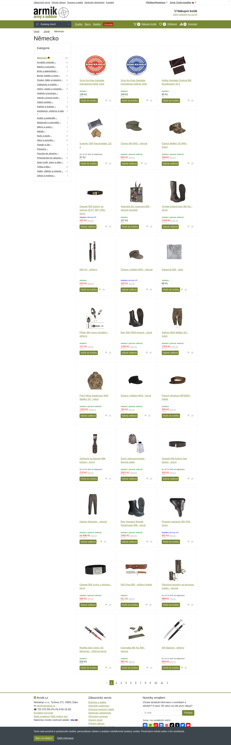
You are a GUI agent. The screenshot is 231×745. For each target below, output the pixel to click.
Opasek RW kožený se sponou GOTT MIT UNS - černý (93, 210)
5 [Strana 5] (131, 682)
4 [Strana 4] (126, 682)
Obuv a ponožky (46, 140)
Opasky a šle (44, 144)
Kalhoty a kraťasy (46, 106)
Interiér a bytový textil (48, 97)
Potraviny (42, 149)
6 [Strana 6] (135, 682)
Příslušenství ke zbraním (50, 158)
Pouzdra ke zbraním (48, 153)
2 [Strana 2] (116, 682)
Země (47, 31)
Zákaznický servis (42, 2)
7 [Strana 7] (140, 682)
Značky (79, 24)
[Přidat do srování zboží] (110, 100)
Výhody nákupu (58, 2)
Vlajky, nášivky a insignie (50, 171)
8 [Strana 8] (145, 682)
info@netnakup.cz (45, 706)
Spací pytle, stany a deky (50, 162)
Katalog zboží (52, 24)
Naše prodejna (41, 716)
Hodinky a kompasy (47, 93)
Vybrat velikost (129, 163)
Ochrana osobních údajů (101, 709)
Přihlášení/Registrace (156, 2)
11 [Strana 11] (162, 682)
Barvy (88, 24)
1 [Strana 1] (111, 682)
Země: (183, 2)
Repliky (97, 24)
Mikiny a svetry (45, 127)
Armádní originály (46, 62)
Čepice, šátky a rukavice (50, 80)
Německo (43, 58)
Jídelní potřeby (45, 102)
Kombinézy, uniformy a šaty (50, 112)
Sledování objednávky (94, 2)
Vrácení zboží (95, 720)
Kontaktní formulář (43, 713)
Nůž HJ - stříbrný (88, 269)
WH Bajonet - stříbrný (173, 648)
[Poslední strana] (166, 682)
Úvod (36, 31)
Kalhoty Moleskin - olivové (93, 521)
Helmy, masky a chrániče (50, 89)
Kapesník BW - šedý (172, 269)
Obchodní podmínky (98, 706)
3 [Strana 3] (121, 682)
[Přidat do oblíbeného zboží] (106, 100)
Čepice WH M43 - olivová (134, 143)
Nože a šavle (44, 135)
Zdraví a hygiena (46, 175)
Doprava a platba (75, 2)
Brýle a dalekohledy (47, 71)
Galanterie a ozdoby (48, 84)
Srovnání (187, 24)
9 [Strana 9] (150, 682)
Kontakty (110, 2)
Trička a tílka (44, 166)
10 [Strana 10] (156, 682)
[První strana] (106, 682)
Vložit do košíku (88, 100)
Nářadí (41, 131)
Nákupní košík (143, 24)
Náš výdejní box (59, 716)
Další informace (65, 738)
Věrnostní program (98, 716)
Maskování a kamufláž (49, 122)
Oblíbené (166, 24)
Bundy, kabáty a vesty (48, 75)
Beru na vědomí (44, 738)
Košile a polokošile (47, 118)
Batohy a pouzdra (46, 66)
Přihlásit (188, 713)
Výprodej (108, 24)
